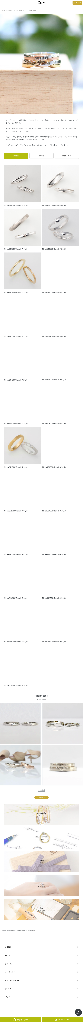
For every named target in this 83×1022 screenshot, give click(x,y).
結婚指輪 (16, 156)
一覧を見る (41, 797)
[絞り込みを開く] (78, 1012)
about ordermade (41, 838)
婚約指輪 (41, 156)
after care (41, 885)
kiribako (41, 862)
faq (41, 909)
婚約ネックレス (67, 156)
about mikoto (41, 814)
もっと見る (41, 790)
